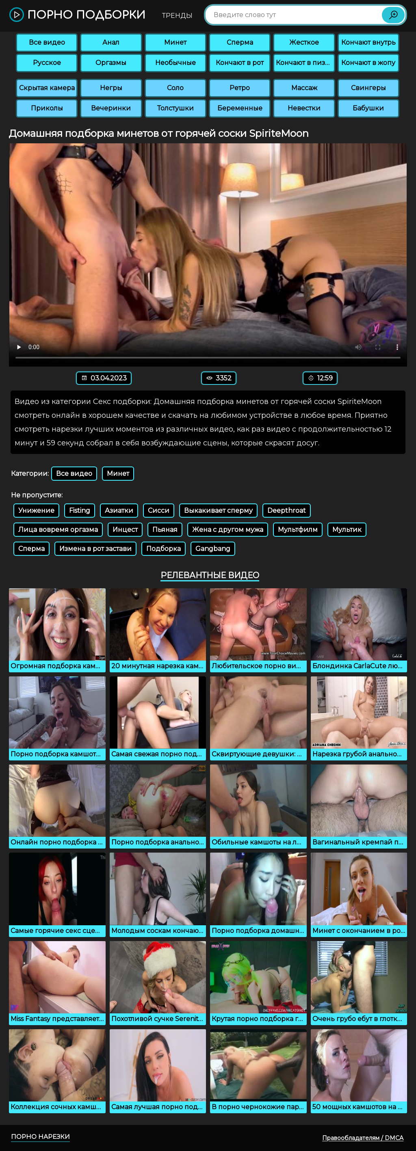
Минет (175, 42)
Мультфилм (298, 529)
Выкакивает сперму (218, 510)
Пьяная (165, 529)
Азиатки (119, 510)
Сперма (240, 42)
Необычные (175, 63)
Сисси (158, 510)
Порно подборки (77, 15)
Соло (175, 88)
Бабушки (368, 108)
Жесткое (304, 42)
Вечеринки (111, 108)
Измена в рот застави (95, 549)
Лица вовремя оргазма (58, 529)
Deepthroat (286, 510)
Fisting (79, 510)
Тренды (177, 15)
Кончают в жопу (368, 63)
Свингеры (368, 88)
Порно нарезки (40, 1136)
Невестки (304, 108)
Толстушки (175, 108)
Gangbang (212, 549)
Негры (111, 88)
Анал (110, 42)
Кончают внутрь (368, 42)
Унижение (36, 510)
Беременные (239, 108)
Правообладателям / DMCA (362, 1138)
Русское (47, 63)
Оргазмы (110, 63)
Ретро (240, 88)
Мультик (347, 529)
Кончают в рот (240, 63)
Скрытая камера (47, 88)
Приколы (47, 108)
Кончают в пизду (305, 63)
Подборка (163, 549)
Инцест (125, 529)
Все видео (47, 42)
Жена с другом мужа (227, 529)
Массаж (304, 88)
